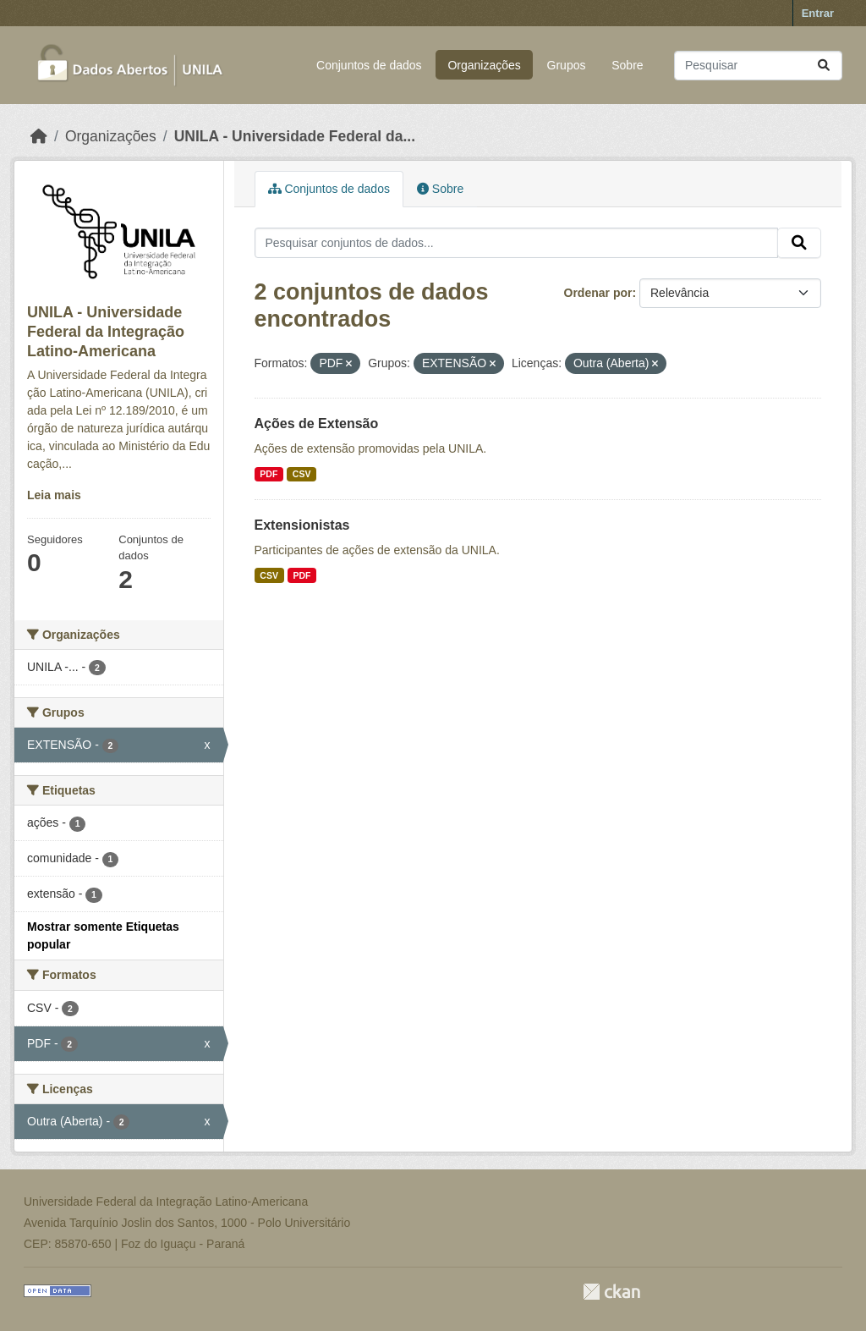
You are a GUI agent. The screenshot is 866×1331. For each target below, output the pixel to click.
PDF (268, 474)
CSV (302, 474)
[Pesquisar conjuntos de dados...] (758, 65)
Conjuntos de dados (369, 65)
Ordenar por (598, 293)
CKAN (611, 1292)
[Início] (38, 136)
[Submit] (824, 65)
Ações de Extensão (317, 423)
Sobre (627, 65)
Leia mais (54, 495)
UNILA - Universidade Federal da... (294, 136)
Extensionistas (302, 525)
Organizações (483, 65)
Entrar (818, 13)
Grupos (566, 65)
